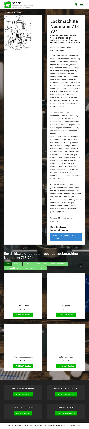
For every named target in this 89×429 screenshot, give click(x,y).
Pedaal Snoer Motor (58, 264)
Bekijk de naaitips (23, 394)
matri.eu (51, 426)
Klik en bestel (23, 315)
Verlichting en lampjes (35, 268)
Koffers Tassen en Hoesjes (35, 264)
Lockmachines (12, 12)
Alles (8, 264)
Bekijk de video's (23, 413)
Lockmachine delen (14, 268)
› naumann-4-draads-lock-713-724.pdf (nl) (64, 237)
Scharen (17, 264)
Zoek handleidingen (66, 413)
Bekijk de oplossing (66, 394)
